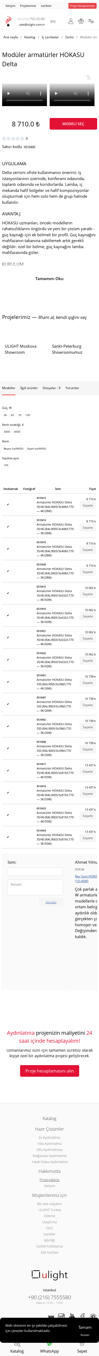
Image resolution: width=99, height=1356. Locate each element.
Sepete (88, 505)
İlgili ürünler (29, 388)
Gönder (51, 902)
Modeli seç (73, 123)
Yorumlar (72, 388)
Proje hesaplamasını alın (49, 1071)
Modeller (8, 388)
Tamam (85, 1327)
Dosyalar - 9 (51, 388)
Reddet (85, 1335)
